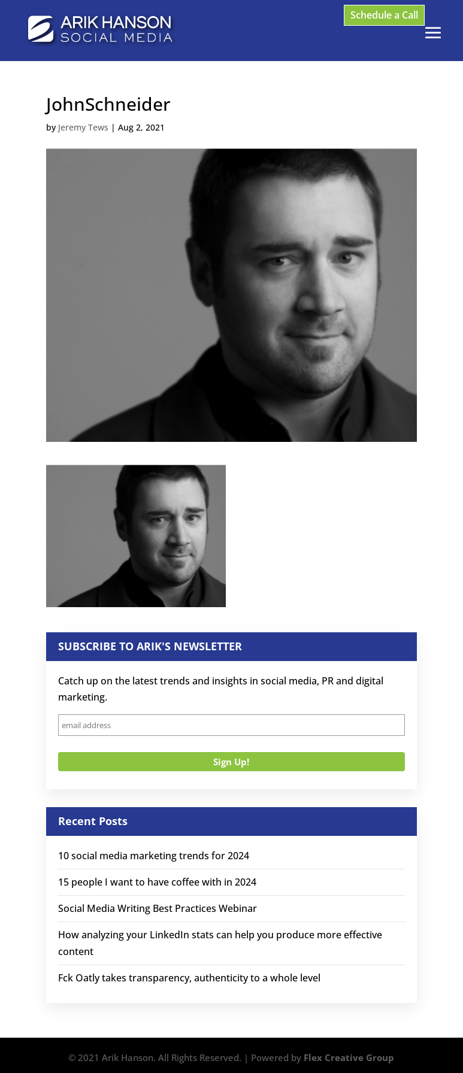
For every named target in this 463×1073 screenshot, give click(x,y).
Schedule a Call (384, 15)
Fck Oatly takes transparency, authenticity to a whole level (189, 977)
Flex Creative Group (349, 1057)
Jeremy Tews (83, 127)
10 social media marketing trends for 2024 (153, 855)
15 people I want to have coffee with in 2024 (157, 882)
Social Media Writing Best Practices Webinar (157, 908)
